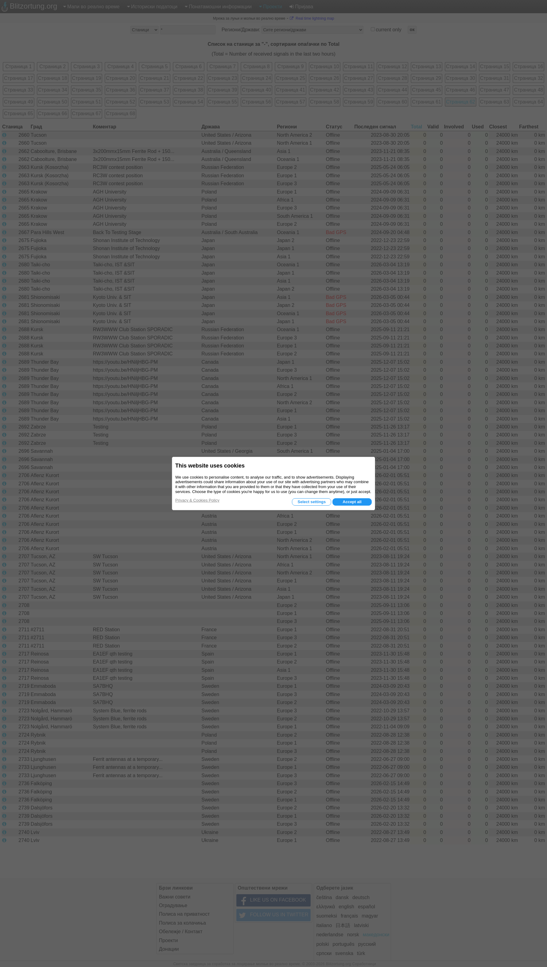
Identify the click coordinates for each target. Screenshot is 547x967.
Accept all (352, 501)
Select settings (311, 501)
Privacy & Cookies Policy (197, 500)
